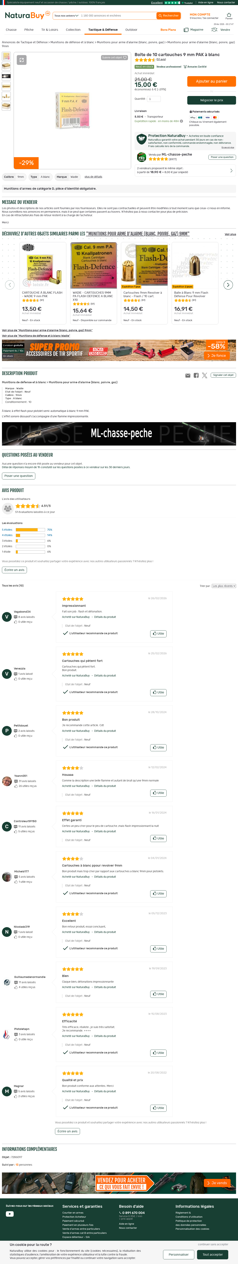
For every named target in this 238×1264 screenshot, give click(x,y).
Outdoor (131, 29)
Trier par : (205, 586)
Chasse (11, 29)
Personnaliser (179, 1254)
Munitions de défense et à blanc (72, 42)
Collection (73, 29)
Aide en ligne (205, 2)
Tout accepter (213, 1254)
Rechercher (168, 16)
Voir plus (230, 234)
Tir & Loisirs (49, 29)
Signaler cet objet (223, 375)
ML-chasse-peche (170, 154)
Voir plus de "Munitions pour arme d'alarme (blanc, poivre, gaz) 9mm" (47, 330)
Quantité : (141, 99)
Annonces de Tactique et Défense (25, 42)
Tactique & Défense (103, 29)
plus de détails (93, 176)
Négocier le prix (211, 100)
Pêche (29, 29)
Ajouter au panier (211, 81)
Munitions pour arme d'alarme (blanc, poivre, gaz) (130, 42)
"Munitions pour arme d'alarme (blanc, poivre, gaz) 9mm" (138, 233)
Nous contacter (226, 2)
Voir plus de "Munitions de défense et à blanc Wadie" (36, 336)
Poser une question (222, 157)
